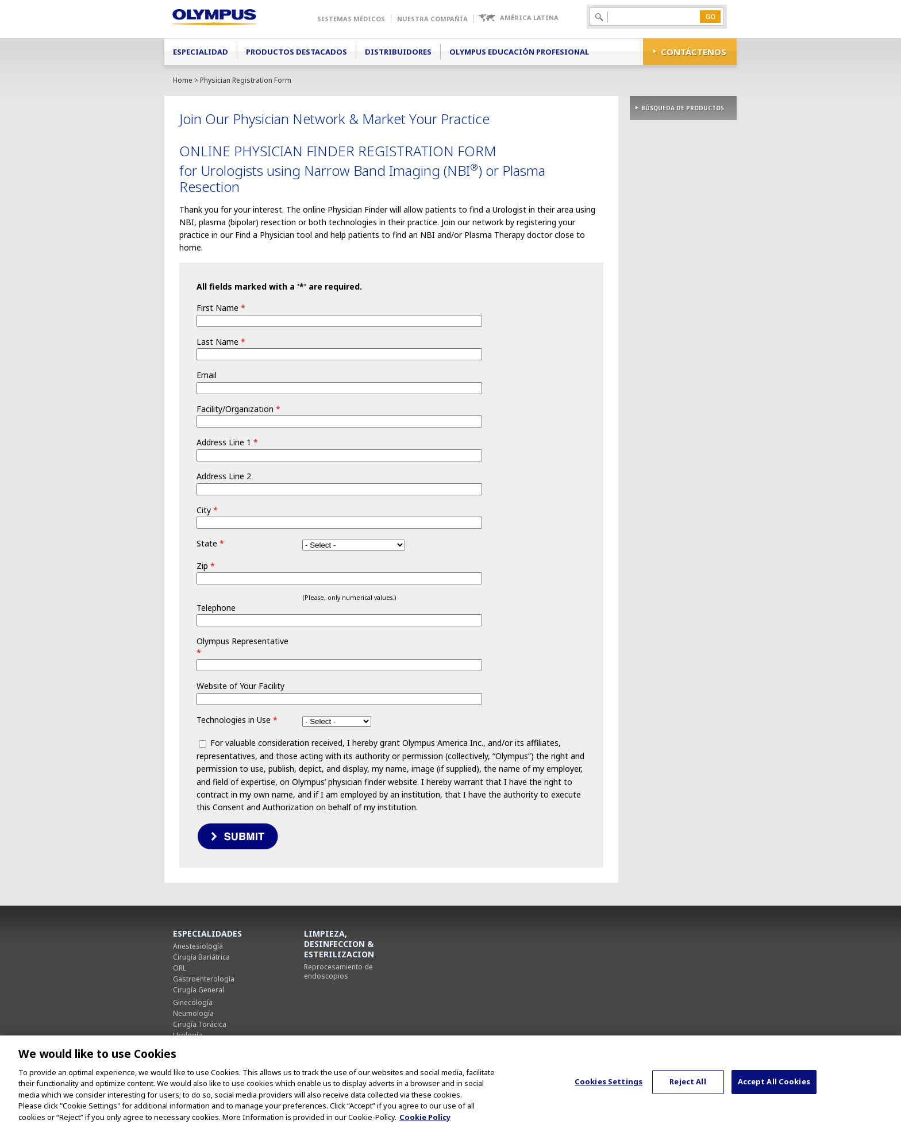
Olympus (230, 19)
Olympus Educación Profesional (519, 52)
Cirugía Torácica (199, 1024)
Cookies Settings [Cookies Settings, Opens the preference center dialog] (608, 1088)
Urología (187, 1035)
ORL (179, 968)
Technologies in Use (237, 719)
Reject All (687, 1088)
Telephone (216, 607)
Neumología (193, 1013)
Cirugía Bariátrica (201, 957)
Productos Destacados (296, 52)
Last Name (221, 341)
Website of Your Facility (240, 685)
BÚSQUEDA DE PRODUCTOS (682, 108)
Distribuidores (398, 52)
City (207, 510)
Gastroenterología (203, 979)
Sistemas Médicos (351, 18)
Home (182, 80)
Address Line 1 (227, 442)
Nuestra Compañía (432, 18)
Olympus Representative (242, 647)
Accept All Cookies (774, 1088)
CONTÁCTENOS (693, 51)
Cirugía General (198, 990)
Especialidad (200, 52)
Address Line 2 (224, 476)
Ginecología (193, 1002)
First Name (221, 307)
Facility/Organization (238, 408)
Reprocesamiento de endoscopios (338, 971)
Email (207, 374)
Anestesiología (198, 946)
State (210, 543)
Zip (206, 565)
